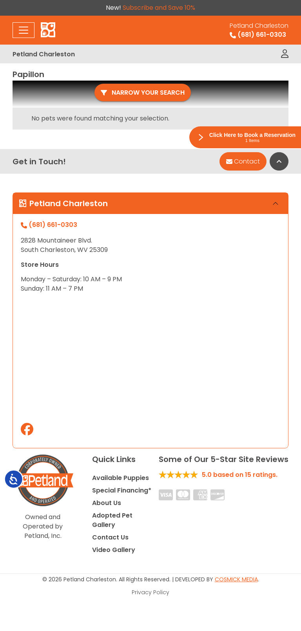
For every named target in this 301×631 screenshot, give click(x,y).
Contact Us (110, 537)
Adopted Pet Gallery (112, 520)
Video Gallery (113, 549)
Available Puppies (120, 477)
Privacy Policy (150, 592)
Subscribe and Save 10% (159, 7)
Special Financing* (121, 490)
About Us (106, 502)
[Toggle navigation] (23, 30)
